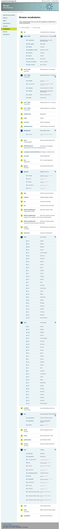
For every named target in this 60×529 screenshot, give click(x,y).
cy (28, 249)
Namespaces (6, 34)
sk (28, 315)
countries (30, 88)
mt (28, 294)
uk (28, 317)
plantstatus (30, 420)
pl (28, 300)
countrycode (31, 40)
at (28, 241)
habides (26, 197)
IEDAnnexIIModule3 (29, 215)
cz (28, 252)
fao (25, 160)
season (30, 55)
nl (28, 297)
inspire (26, 227)
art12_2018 (27, 69)
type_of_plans (31, 64)
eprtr (25, 140)
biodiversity (27, 114)
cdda (25, 118)
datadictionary (28, 126)
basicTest (30, 453)
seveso (26, 444)
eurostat (26, 156)
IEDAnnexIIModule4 (29, 221)
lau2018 (26, 408)
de (28, 255)
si (28, 312)
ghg (25, 193)
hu (28, 276)
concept (30, 175)
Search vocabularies (26, 27)
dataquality (27, 130)
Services (5, 31)
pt (28, 303)
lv (28, 291)
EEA (9, 1)
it (28, 282)
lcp (25, 414)
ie (28, 279)
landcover (27, 233)
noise (25, 435)
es (28, 267)
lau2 (25, 322)
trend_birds (31, 58)
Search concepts (37, 27)
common (26, 122)
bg (28, 246)
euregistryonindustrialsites (32, 152)
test (25, 449)
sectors (30, 425)
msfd (25, 430)
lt (28, 285)
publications (27, 439)
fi (28, 270)
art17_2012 (27, 102)
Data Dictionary (14, 12)
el (28, 264)
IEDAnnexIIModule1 (29, 209)
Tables (4, 20)
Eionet (9, 12)
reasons (30, 94)
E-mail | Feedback (7, 524)
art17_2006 (27, 75)
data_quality (31, 44)
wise (25, 510)
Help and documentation (9, 15)
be (28, 243)
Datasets (5, 17)
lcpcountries (31, 417)
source (29, 181)
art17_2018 (27, 108)
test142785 (30, 479)
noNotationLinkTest (32, 473)
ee (28, 261)
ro (28, 306)
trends (29, 97)
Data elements (6, 23)
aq (24, 32)
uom (25, 505)
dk (28, 258)
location (30, 46)
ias (25, 201)
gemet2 (26, 171)
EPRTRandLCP (28, 146)
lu (28, 288)
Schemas (5, 26)
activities (30, 80)
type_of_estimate (32, 61)
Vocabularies (6, 29)
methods (30, 91)
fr (28, 273)
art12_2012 (27, 36)
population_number (32, 49)
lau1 (25, 237)
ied (25, 205)
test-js (29, 476)
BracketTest (31, 456)
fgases (26, 166)
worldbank (27, 515)
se (28, 309)
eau (29, 462)
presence (30, 52)
